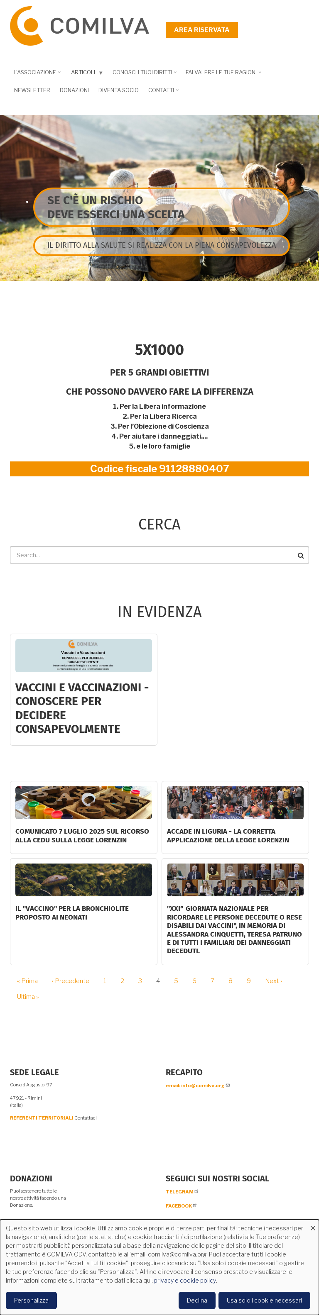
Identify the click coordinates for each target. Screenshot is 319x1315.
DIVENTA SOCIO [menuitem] (118, 90)
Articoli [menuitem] (85, 74)
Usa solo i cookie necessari (264, 1300)
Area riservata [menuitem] (202, 30)
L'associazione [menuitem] (36, 75)
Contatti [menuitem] (162, 93)
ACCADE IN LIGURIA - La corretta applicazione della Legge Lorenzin (228, 835)
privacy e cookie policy (185, 1280)
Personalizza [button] (31, 1300)
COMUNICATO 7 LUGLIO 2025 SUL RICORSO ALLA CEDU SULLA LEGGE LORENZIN (82, 835)
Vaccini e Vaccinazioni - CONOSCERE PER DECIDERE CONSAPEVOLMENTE (82, 708)
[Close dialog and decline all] (313, 1225)
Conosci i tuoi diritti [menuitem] (143, 75)
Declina (197, 1300)
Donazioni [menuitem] (74, 90)
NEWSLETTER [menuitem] (32, 90)
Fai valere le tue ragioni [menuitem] (222, 75)
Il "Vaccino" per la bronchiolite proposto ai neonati (72, 912)
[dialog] (159, 1267)
